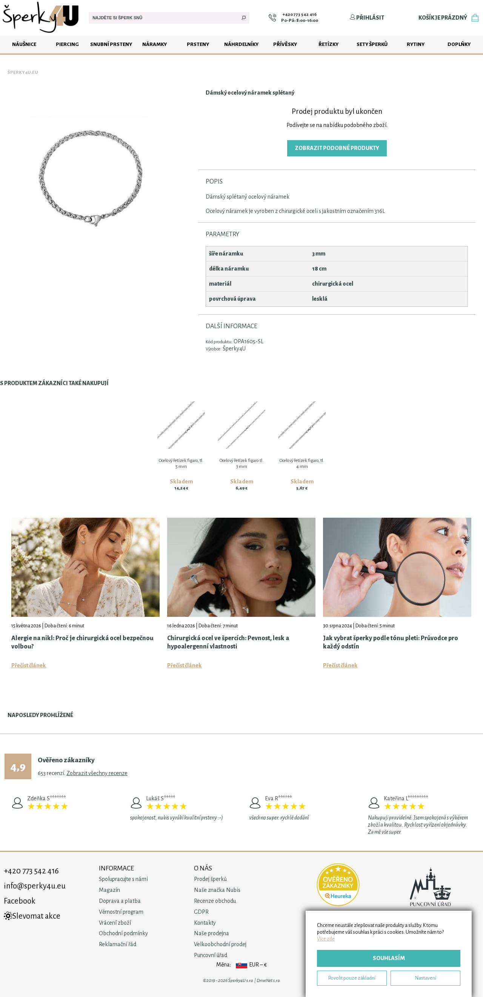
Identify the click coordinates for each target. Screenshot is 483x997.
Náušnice (24, 44)
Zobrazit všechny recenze (97, 773)
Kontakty (205, 923)
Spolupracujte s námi (123, 879)
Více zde (326, 939)
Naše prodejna (211, 933)
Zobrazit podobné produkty (337, 148)
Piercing (67, 44)
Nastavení (425, 978)
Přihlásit (366, 18)
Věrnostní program (121, 912)
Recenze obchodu (215, 901)
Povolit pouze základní (351, 978)
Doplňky (459, 44)
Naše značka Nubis (217, 890)
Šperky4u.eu (23, 72)
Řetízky (328, 44)
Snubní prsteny (111, 44)
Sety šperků (372, 44)
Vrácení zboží (115, 923)
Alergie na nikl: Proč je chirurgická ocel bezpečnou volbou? (82, 642)
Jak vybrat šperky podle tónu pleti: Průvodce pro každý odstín (390, 642)
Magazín (109, 890)
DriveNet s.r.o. (268, 980)
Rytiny (416, 44)
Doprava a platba (120, 901)
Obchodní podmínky (123, 933)
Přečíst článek (28, 665)
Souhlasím (389, 958)
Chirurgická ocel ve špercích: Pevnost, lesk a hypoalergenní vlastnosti (228, 642)
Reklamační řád (117, 944)
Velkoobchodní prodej (220, 944)
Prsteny (198, 44)
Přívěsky (285, 44)
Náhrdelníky (241, 44)
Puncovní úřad (210, 955)
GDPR (201, 912)
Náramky (154, 44)
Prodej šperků (210, 879)
